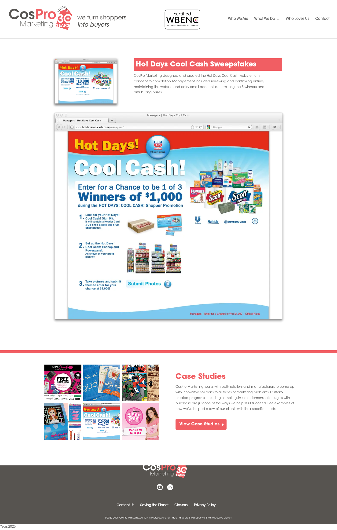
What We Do (264, 19)
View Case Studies (199, 424)
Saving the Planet (154, 505)
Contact (322, 19)
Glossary (181, 505)
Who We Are (238, 19)
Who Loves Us (297, 19)
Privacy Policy (205, 505)
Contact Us (125, 505)
